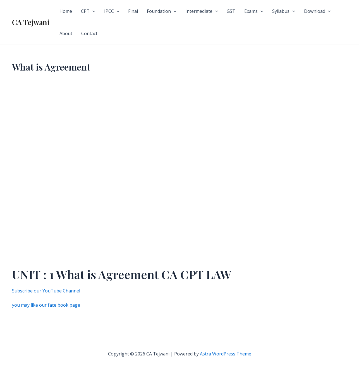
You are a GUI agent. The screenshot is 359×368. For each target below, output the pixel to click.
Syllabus (283, 11)
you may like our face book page (46, 305)
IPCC (111, 11)
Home (65, 11)
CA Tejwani (30, 22)
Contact (89, 33)
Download (317, 11)
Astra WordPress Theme (225, 354)
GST (231, 11)
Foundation (161, 11)
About (65, 33)
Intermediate (201, 11)
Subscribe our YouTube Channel (46, 291)
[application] (92, 11)
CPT (88, 11)
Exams (253, 11)
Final (133, 11)
